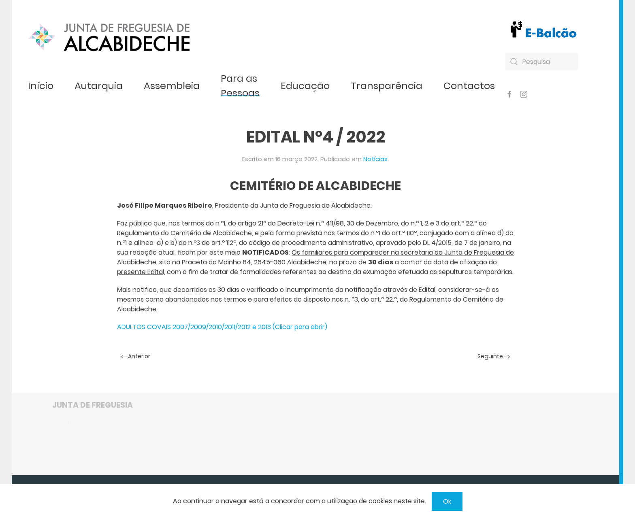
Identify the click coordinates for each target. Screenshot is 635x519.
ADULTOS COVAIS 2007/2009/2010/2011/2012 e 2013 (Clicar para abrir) (222, 327)
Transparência (386, 85)
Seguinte (493, 356)
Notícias (375, 159)
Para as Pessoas (240, 86)
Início (40, 85)
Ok (447, 501)
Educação (305, 85)
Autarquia (99, 85)
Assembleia (172, 85)
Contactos (469, 85)
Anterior (135, 356)
